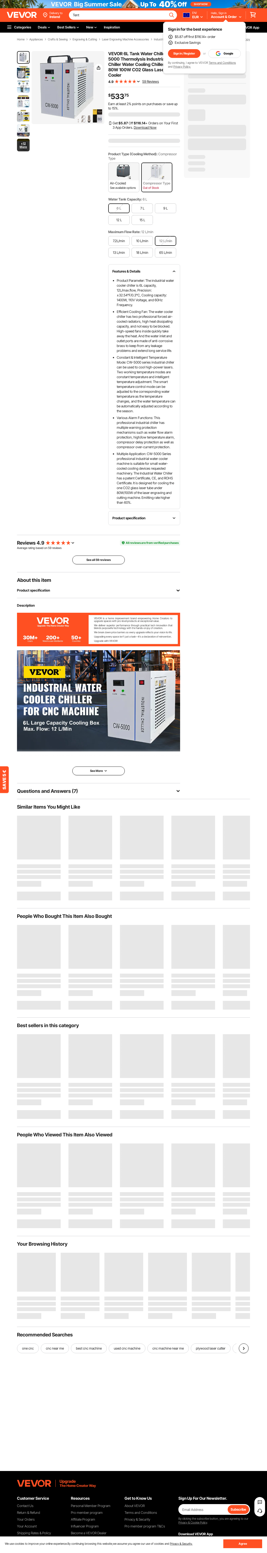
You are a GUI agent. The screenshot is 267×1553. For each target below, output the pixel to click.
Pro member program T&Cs (145, 1526)
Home (21, 39)
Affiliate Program (83, 1519)
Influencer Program (85, 1526)
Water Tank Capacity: (125, 199)
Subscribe (238, 1509)
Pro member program (87, 1512)
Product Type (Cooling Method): (133, 154)
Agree (243, 1543)
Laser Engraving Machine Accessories (125, 39)
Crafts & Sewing (58, 39)
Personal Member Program (90, 1506)
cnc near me (55, 1348)
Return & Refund (28, 1512)
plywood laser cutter (210, 1348)
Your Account (27, 1526)
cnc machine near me (168, 1348)
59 (49, 548)
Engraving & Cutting (85, 39)
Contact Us (25, 1506)
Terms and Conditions (222, 62)
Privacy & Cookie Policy (192, 1522)
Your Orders (26, 1519)
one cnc (28, 1348)
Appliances (36, 39)
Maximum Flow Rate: (124, 232)
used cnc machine (127, 1348)
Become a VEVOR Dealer (89, 1533)
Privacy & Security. (181, 1543)
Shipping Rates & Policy (34, 1533)
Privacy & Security (137, 1519)
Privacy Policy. (182, 66)
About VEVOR (135, 1506)
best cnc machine (89, 1348)
